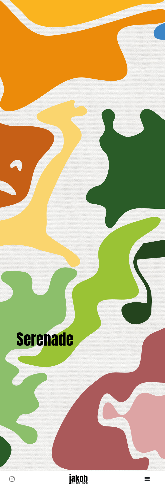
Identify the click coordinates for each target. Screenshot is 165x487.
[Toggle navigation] (148, 479)
